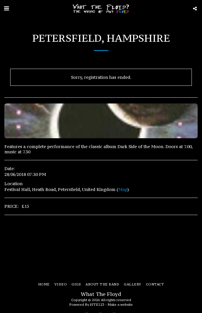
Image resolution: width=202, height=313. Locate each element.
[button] (6, 8)
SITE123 (97, 304)
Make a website (120, 304)
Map (122, 189)
